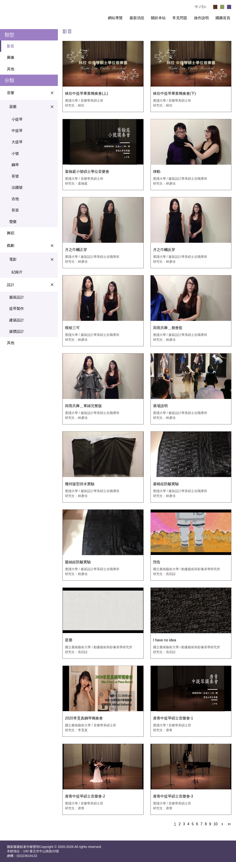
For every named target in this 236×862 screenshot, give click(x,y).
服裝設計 (16, 297)
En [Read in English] (203, 7)
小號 (15, 153)
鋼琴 (15, 165)
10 (215, 824)
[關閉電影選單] (52, 259)
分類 (9, 80)
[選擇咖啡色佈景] (215, 7)
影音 (10, 46)
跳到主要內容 (11, 2)
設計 (31, 284)
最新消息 (137, 18)
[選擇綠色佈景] (222, 7)
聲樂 (13, 222)
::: (100, 18)
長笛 (15, 210)
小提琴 (17, 119)
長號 (15, 176)
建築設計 (16, 320)
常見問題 (179, 18)
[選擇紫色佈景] (229, 7)
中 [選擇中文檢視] (196, 7)
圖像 (10, 57)
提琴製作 (16, 309)
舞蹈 (10, 233)
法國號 (17, 187)
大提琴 (17, 142)
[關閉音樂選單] (52, 92)
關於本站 (158, 18)
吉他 (15, 199)
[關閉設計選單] (52, 284)
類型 (9, 34)
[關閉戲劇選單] (52, 245)
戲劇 (31, 245)
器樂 (32, 106)
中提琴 (17, 131)
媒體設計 (16, 331)
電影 (32, 259)
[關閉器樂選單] (52, 106)
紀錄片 (17, 272)
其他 (10, 69)
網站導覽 (115, 18)
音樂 (31, 92)
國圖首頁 (222, 18)
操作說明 (201, 18)
